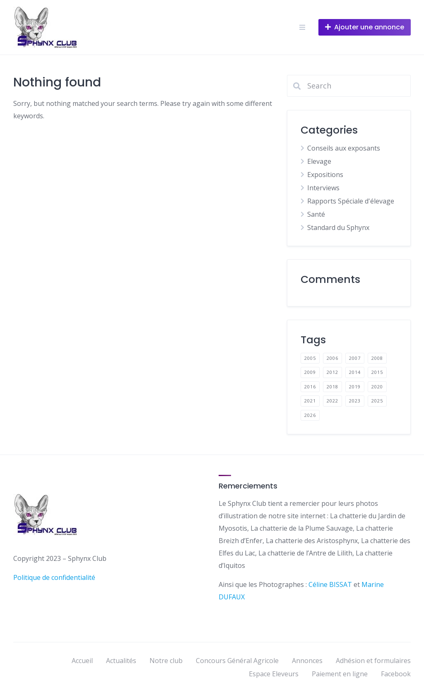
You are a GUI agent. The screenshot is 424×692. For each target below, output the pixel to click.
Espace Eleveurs (274, 673)
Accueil (82, 660)
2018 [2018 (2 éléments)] (332, 386)
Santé (316, 214)
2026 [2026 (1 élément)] (310, 415)
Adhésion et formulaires (373, 660)
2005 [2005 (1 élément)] (310, 358)
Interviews (323, 187)
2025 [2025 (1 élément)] (377, 400)
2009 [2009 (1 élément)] (310, 372)
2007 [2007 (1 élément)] (355, 358)
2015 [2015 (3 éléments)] (377, 372)
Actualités (121, 660)
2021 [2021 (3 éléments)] (310, 400)
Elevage (319, 161)
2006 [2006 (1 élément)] (332, 358)
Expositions (325, 174)
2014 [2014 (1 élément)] (355, 372)
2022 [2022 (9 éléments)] (332, 400)
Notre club (166, 660)
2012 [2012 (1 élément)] (332, 372)
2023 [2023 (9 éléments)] (355, 400)
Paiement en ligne (340, 673)
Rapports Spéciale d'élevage (350, 201)
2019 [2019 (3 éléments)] (355, 386)
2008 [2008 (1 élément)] (377, 358)
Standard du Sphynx (338, 227)
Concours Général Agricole (237, 660)
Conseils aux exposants (343, 148)
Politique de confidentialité (54, 577)
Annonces (307, 660)
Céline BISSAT (331, 584)
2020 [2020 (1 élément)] (377, 386)
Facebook (396, 673)
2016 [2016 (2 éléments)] (310, 386)
